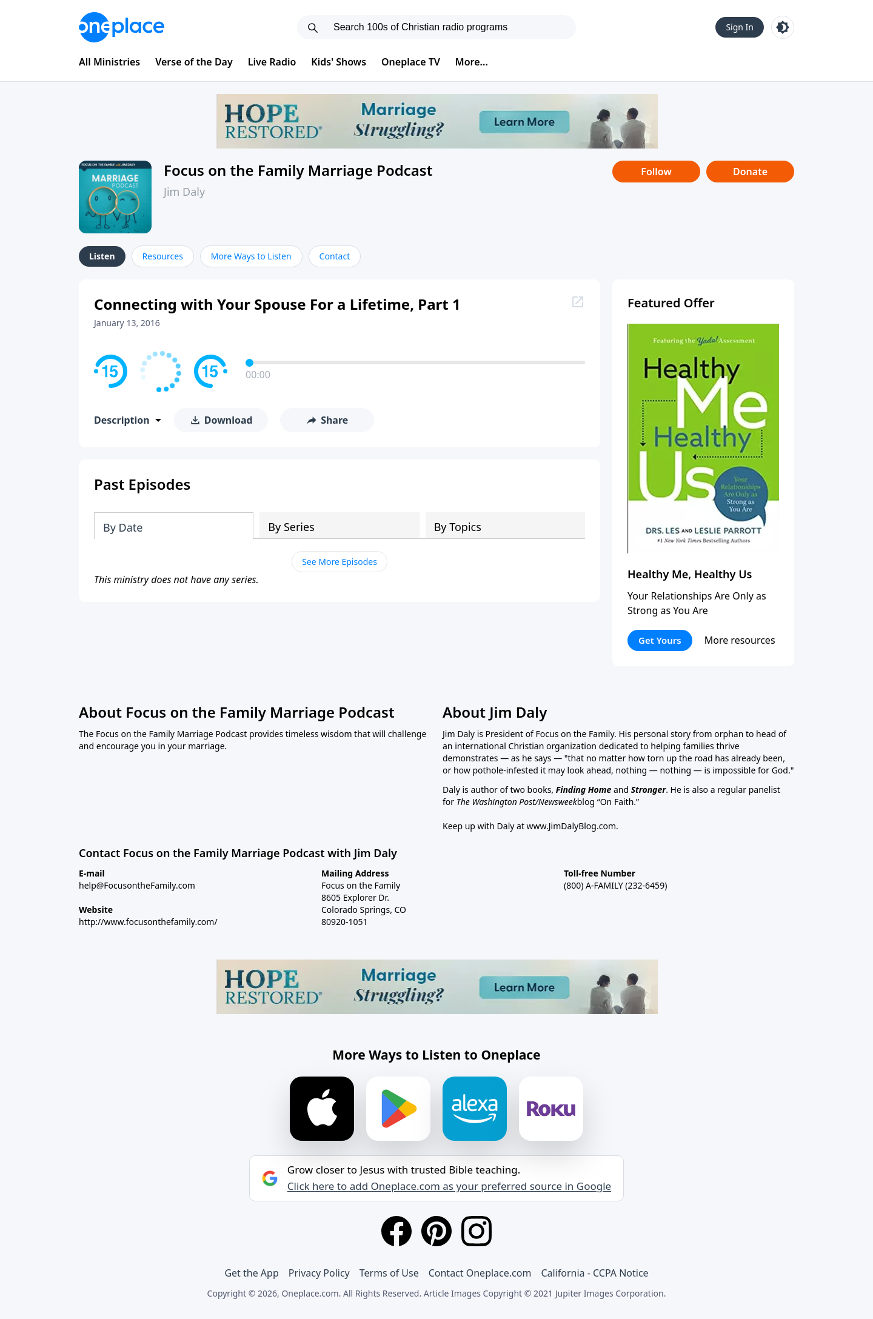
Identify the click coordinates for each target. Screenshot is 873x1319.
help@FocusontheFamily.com (137, 885)
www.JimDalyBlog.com (571, 826)
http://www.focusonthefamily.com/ (148, 921)
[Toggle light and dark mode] (782, 27)
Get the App (251, 1273)
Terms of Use (389, 1273)
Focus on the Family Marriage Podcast (298, 170)
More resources (739, 640)
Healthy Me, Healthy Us (689, 574)
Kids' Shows (338, 61)
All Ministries (109, 61)
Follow (656, 171)
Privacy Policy (319, 1273)
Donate (750, 171)
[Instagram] (476, 1231)
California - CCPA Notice (594, 1273)
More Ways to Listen (251, 256)
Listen (102, 256)
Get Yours (659, 640)
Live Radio (272, 61)
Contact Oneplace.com (480, 1273)
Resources (162, 256)
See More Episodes (339, 561)
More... (471, 61)
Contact (334, 256)
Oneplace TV (410, 61)
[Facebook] (396, 1231)
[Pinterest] (436, 1231)
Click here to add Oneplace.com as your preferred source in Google (449, 1186)
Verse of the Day (194, 61)
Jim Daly (184, 191)
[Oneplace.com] (121, 27)
